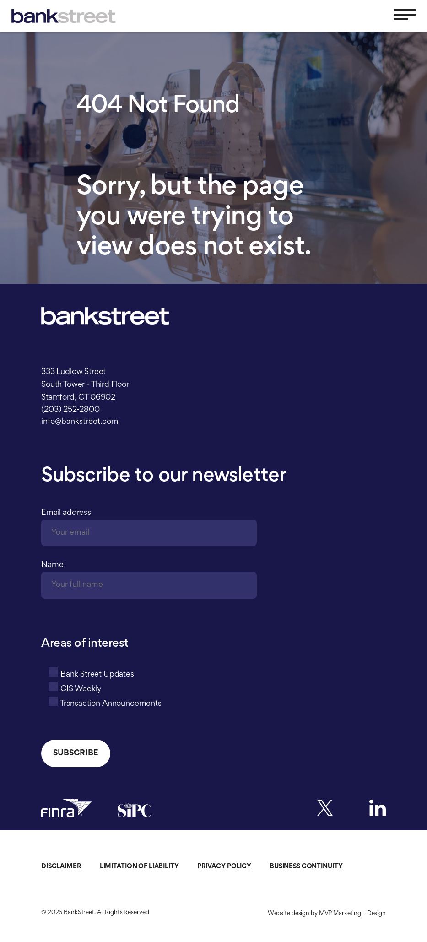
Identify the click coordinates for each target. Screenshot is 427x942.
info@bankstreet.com (80, 422)
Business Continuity (306, 867)
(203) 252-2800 (70, 410)
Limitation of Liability (139, 867)
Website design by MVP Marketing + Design (327, 913)
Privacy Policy (224, 867)
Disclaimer (61, 867)
